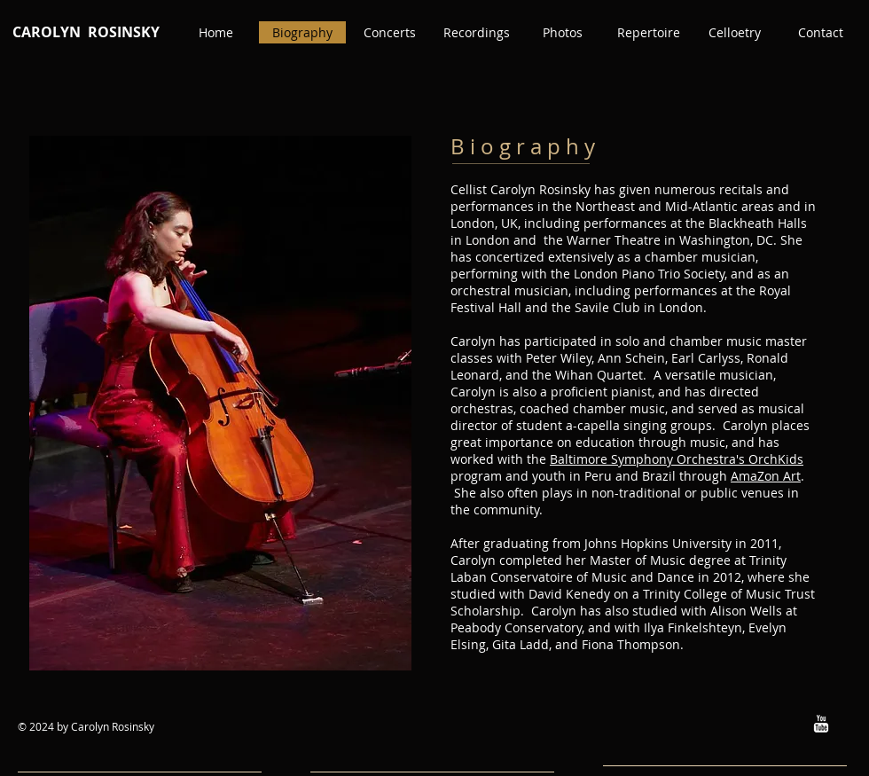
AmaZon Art (766, 475)
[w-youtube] (821, 724)
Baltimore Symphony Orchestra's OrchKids (676, 459)
